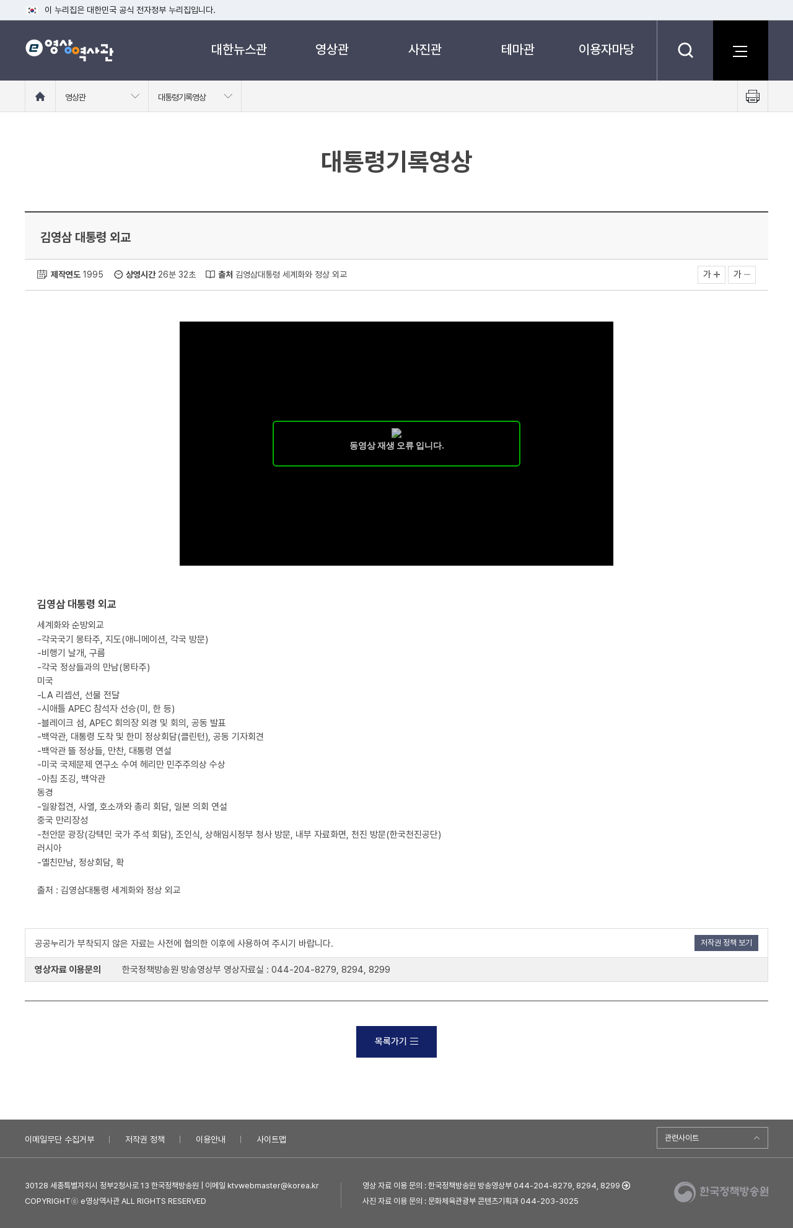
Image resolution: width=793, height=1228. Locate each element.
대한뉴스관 (239, 49)
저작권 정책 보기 (726, 942)
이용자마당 (606, 49)
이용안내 (211, 1139)
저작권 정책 (145, 1139)
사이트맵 (271, 1139)
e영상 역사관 (69, 50)
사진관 (425, 49)
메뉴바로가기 (0, 0)
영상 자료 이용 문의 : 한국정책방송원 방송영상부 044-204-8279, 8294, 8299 (491, 1185)
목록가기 (396, 1041)
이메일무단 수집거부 (59, 1139)
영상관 (332, 49)
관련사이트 (682, 1137)
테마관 (518, 49)
